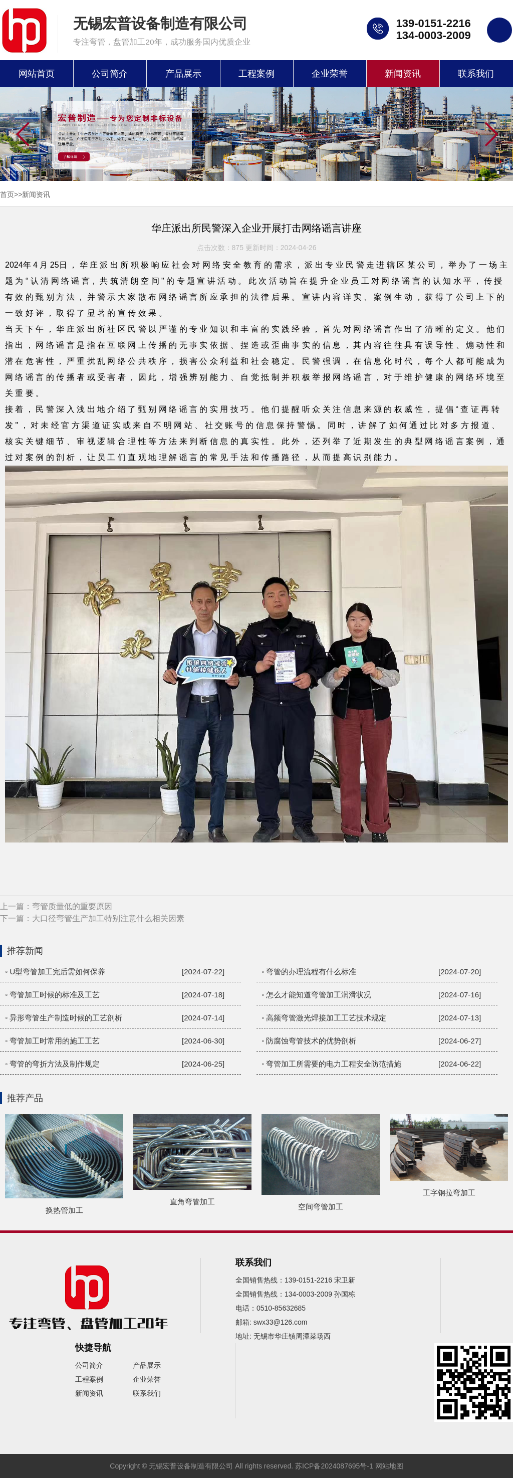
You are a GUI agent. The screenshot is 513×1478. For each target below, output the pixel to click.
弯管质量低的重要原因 (72, 906)
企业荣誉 (330, 74)
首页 (7, 194)
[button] (490, 135)
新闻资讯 (403, 74)
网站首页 (37, 74)
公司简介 (110, 74)
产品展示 (183, 74)
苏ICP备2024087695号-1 (334, 1466)
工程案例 (256, 74)
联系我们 (476, 74)
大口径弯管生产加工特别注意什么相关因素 (108, 918)
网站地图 (389, 1466)
